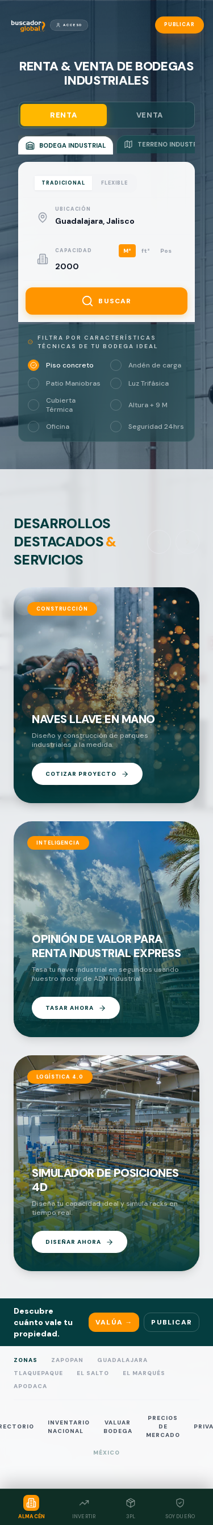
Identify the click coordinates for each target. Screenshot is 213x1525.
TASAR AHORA (75, 1008)
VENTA (149, 115)
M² (127, 250)
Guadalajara (122, 1360)
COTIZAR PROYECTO (87, 774)
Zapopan (67, 1360)
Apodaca (30, 1386)
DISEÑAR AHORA (79, 1242)
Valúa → (113, 1322)
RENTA (63, 115)
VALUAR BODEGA (117, 1427)
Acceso (69, 25)
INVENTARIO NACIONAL (69, 1427)
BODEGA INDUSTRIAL (66, 145)
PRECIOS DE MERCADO (163, 1426)
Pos (166, 250)
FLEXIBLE (114, 182)
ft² (145, 250)
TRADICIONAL (63, 182)
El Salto (93, 1373)
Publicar (179, 24)
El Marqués (144, 1373)
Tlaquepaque (38, 1373)
